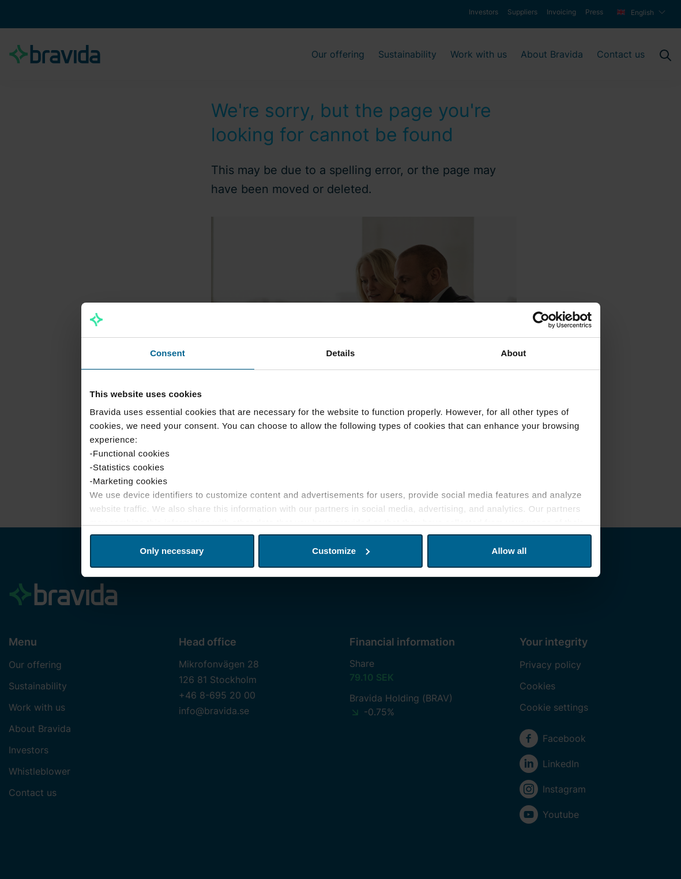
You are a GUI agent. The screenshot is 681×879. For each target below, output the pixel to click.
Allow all (509, 551)
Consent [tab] (167, 353)
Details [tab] (340, 353)
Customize (341, 551)
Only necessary (172, 551)
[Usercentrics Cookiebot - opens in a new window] (541, 320)
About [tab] (513, 353)
